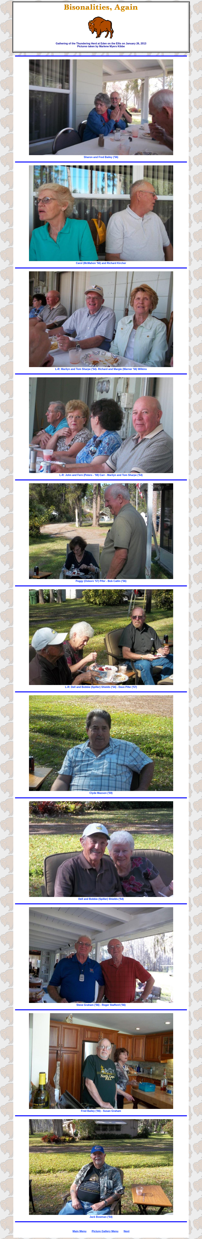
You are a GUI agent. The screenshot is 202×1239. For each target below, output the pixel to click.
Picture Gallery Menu (105, 1231)
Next (126, 1231)
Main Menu (80, 1231)
